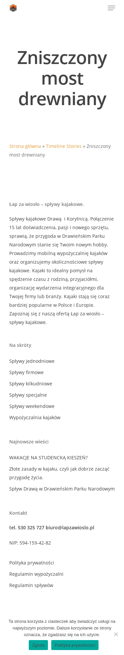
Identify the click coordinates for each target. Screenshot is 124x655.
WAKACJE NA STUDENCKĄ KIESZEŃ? (48, 457)
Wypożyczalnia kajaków (35, 417)
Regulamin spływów (31, 585)
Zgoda (38, 645)
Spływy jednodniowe (32, 361)
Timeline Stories (64, 146)
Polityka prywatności (31, 562)
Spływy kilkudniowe (30, 383)
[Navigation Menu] (111, 8)
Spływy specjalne (28, 395)
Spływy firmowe (26, 372)
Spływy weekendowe (32, 406)
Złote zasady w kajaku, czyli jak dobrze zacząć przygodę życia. (59, 473)
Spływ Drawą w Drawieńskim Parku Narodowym (62, 489)
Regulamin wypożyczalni (36, 574)
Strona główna (25, 146)
